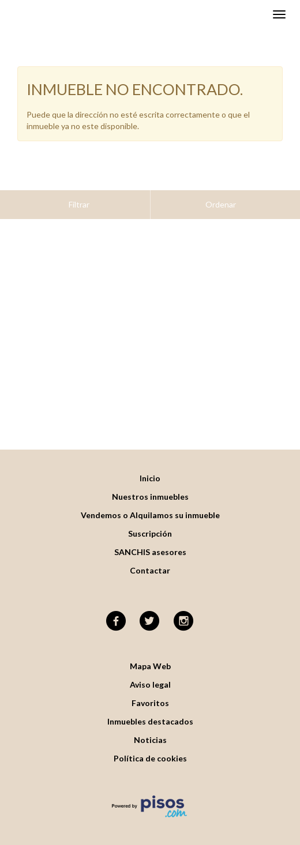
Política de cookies (150, 729)
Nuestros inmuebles (150, 468)
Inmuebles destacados (150, 692)
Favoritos (150, 674)
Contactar (150, 541)
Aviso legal (150, 656)
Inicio (150, 449)
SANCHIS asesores (150, 523)
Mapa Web (150, 637)
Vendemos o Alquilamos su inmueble (150, 486)
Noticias (150, 711)
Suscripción (150, 505)
